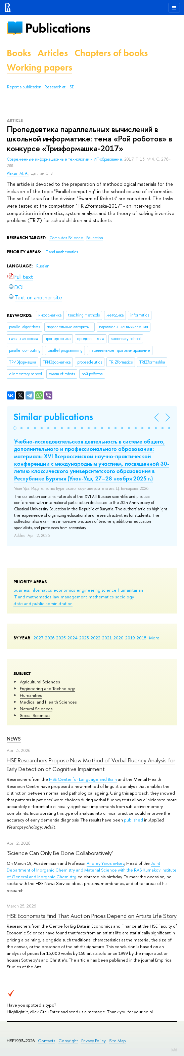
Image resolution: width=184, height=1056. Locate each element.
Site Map (117, 1041)
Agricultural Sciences (40, 682)
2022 (95, 638)
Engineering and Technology (47, 688)
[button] (14, 428)
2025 (61, 638)
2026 (49, 638)
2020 (118, 638)
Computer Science (66, 238)
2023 (84, 638)
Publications (57, 28)
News (14, 738)
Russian (42, 266)
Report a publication (24, 87)
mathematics (101, 597)
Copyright (68, 1041)
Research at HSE (59, 87)
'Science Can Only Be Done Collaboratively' (60, 853)
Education (94, 238)
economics (64, 590)
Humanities (31, 695)
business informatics (32, 590)
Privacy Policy (93, 1041)
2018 (141, 638)
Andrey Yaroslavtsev (105, 863)
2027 (38, 638)
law (56, 597)
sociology (124, 597)
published (133, 820)
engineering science (97, 590)
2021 (107, 638)
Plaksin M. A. (18, 173)
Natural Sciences (36, 709)
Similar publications (53, 417)
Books (19, 53)
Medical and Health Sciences (48, 702)
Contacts (46, 1041)
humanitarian (130, 590)
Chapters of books (111, 53)
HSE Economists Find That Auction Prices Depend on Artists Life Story (92, 916)
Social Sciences (35, 715)
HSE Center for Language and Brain (83, 779)
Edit (174, 1049)
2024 (72, 638)
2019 (130, 638)
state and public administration (43, 603)
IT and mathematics (32, 597)
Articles (53, 53)
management (74, 597)
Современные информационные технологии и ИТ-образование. (65, 159)
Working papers (39, 67)
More (154, 638)
